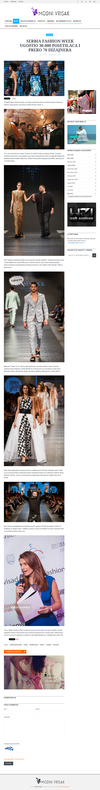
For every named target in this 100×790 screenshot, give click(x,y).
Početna (8, 21)
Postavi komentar (16, 652)
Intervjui (77, 21)
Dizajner (48, 644)
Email (38, 709)
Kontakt (21, 1)
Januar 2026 (71, 165)
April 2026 (70, 155)
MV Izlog (23, 26)
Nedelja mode (34, 644)
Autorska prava (65, 786)
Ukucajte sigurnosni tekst (11, 744)
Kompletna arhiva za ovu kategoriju (80, 196)
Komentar (7, 717)
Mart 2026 (70, 158)
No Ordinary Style (63, 21)
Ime (5, 709)
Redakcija (13, 1)
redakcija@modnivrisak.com (76, 242)
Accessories (73, 137)
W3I (60, 786)
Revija (25, 644)
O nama (6, 1)
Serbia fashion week (16, 644)
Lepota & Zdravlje (27, 21)
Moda (16, 21)
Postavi (8, 763)
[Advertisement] (82, 73)
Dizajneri (49, 34)
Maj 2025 (70, 193)
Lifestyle (41, 21)
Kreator (42, 644)
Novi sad (55, 644)
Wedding (50, 21)
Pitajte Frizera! (11, 26)
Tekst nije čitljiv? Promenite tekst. (14, 759)
